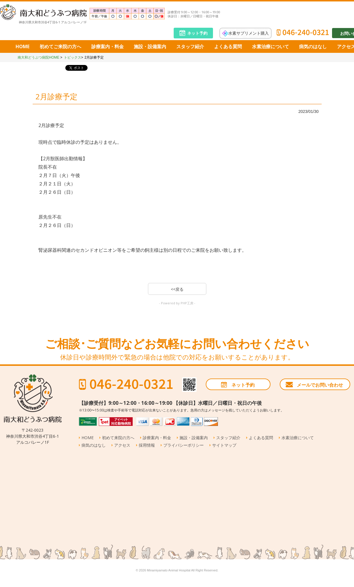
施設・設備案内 (150, 46)
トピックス (72, 57)
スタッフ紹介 (190, 46)
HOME (22, 46)
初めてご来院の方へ (60, 46)
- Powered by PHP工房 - (177, 303)
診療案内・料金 (107, 46)
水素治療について (270, 46)
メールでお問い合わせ (320, 385)
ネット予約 (197, 33)
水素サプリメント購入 (248, 33)
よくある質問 (228, 46)
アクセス (122, 445)
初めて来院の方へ (118, 437)
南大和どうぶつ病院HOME (38, 57)
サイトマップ (224, 445)
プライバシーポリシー (183, 445)
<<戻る (177, 289)
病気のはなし (313, 46)
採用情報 (147, 445)
